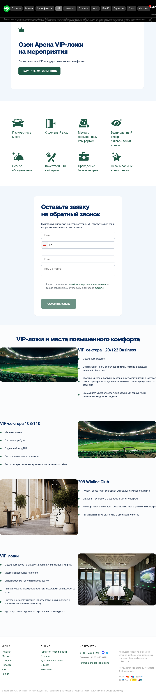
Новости (6, 665)
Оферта (45, 665)
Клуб (4, 669)
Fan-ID (5, 673)
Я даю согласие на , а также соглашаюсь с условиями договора (77, 286)
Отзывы (45, 656)
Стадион (7, 660)
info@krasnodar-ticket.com (94, 662)
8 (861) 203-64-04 (90, 652)
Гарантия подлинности (54, 651)
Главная (6, 651)
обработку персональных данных (87, 284)
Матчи (5, 656)
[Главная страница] (6, 8)
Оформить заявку (58, 303)
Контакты (46, 669)
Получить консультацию (39, 70)
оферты (99, 287)
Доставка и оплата (52, 660)
